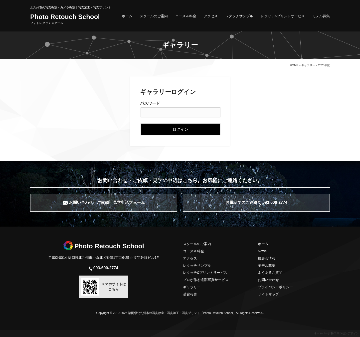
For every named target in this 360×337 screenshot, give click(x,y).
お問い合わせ (268, 280)
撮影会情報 (266, 258)
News (262, 251)
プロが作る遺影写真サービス (205, 280)
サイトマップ (268, 294)
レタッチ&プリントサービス (283, 16)
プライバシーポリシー (275, 287)
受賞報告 (190, 294)
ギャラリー (191, 287)
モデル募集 (321, 16)
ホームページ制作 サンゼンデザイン (336, 333)
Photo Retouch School (65, 19)
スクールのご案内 (154, 16)
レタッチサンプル (239, 16)
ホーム (127, 16)
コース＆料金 (185, 16)
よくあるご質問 (270, 273)
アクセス (211, 16)
